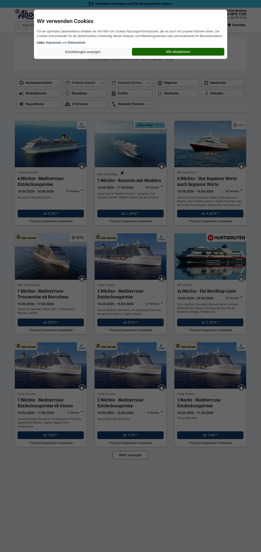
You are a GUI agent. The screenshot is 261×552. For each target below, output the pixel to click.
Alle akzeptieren (178, 52)
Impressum (53, 42)
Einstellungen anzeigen (83, 52)
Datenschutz (76, 42)
